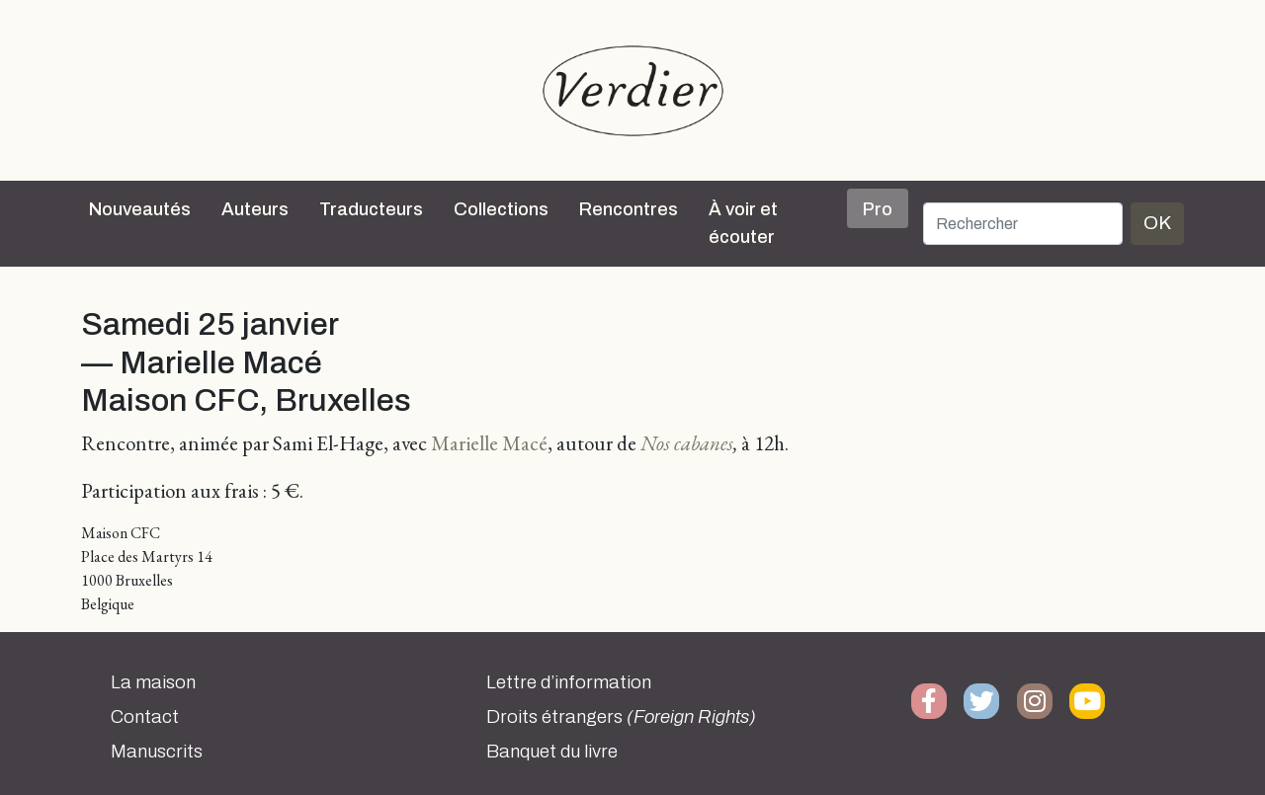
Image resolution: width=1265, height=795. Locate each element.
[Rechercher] (1023, 223)
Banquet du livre (552, 751)
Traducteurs (371, 209)
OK (1157, 222)
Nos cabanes (686, 443)
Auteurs (255, 209)
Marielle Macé (489, 443)
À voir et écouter (743, 223)
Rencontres (628, 209)
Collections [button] (501, 209)
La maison (153, 682)
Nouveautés (140, 209)
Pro (877, 209)
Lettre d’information (568, 682)
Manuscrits (157, 751)
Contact (145, 717)
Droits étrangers (621, 717)
